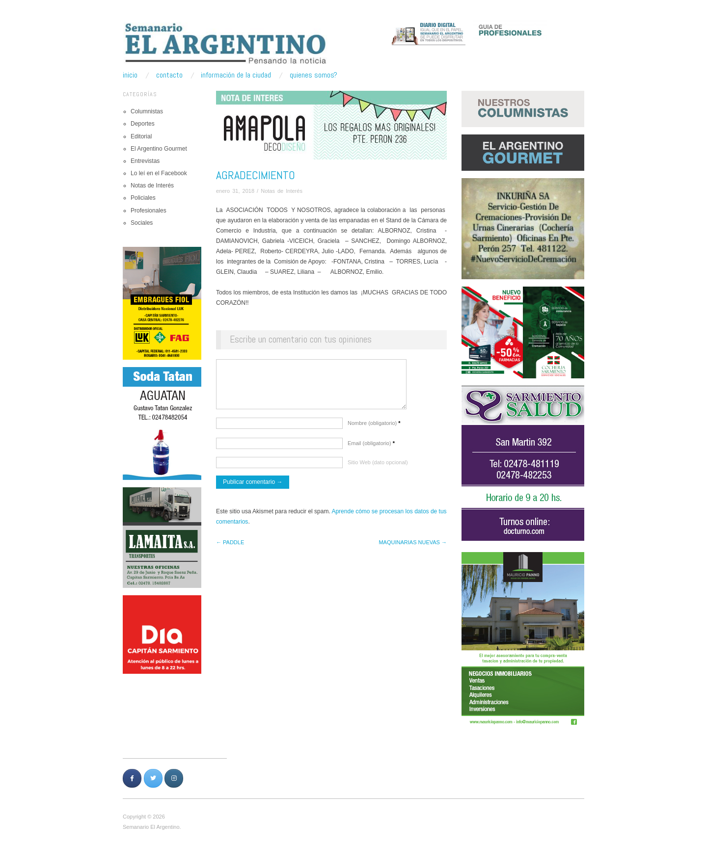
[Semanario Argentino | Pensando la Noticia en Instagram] (173, 778)
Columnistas (147, 111)
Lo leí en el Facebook (159, 173)
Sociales (142, 222)
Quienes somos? (313, 75)
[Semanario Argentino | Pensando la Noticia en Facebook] (132, 778)
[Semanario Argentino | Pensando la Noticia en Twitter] (153, 778)
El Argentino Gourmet (159, 148)
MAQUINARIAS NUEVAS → (413, 547)
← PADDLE (230, 547)
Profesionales (148, 210)
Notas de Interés (152, 185)
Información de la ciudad (236, 75)
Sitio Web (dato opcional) (378, 467)
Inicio (130, 75)
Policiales (143, 197)
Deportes (143, 123)
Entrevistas (145, 161)
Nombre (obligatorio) (374, 428)
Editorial (141, 136)
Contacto (169, 75)
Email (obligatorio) (371, 448)
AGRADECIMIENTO (255, 175)
